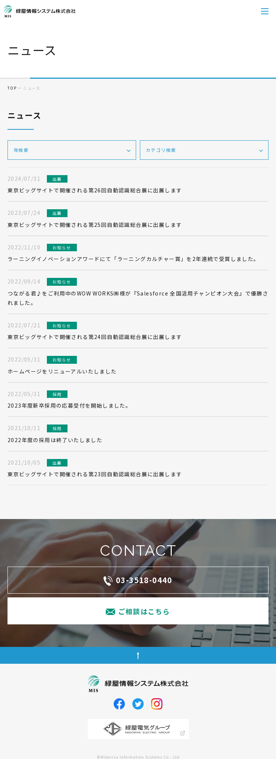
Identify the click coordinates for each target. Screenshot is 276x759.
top (12, 88)
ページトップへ (138, 655)
